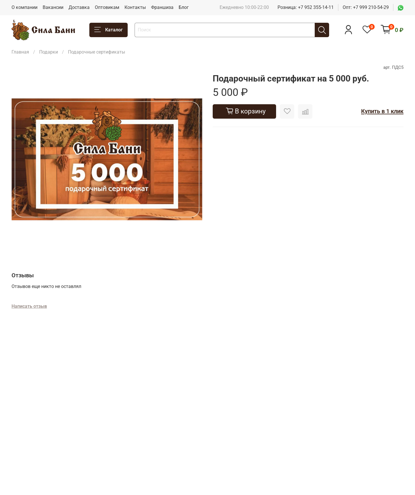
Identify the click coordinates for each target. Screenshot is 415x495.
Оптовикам (107, 7)
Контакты (135, 7)
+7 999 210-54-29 (371, 7)
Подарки (48, 52)
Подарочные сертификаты (96, 52)
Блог (184, 7)
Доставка (79, 7)
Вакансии (53, 7)
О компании (24, 7)
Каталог (108, 29)
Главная (20, 52)
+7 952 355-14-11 (316, 7)
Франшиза (162, 7)
